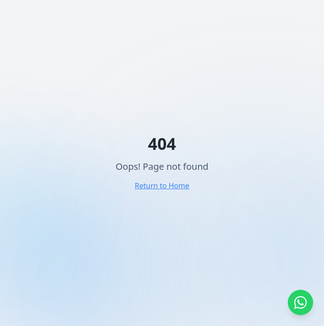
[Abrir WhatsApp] (300, 302)
